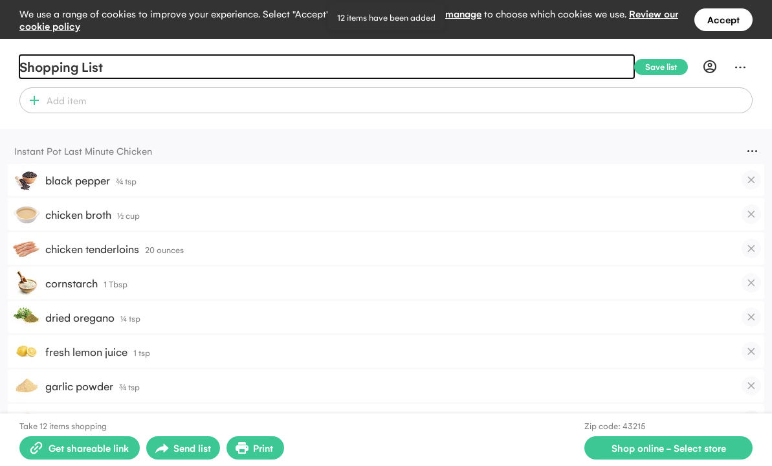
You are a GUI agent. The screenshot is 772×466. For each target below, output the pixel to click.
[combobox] (397, 100)
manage (463, 13)
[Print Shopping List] (255, 448)
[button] (31, 100)
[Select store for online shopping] (668, 448)
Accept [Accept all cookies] (723, 19)
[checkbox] (751, 180)
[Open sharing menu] (183, 448)
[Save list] (666, 67)
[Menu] (740, 67)
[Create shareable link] (79, 448)
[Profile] (710, 66)
